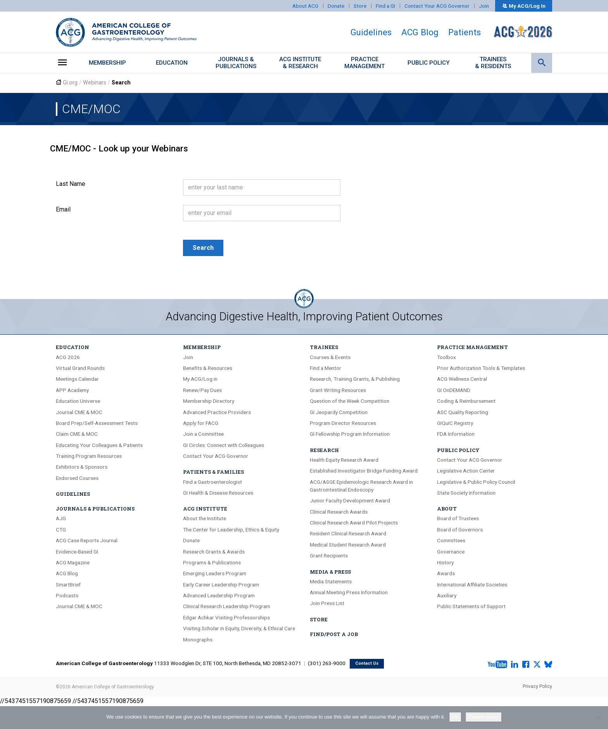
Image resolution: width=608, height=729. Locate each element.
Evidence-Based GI (77, 551)
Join (484, 6)
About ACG (305, 6)
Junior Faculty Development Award (350, 500)
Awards (446, 573)
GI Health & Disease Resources (218, 493)
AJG (61, 518)
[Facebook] (526, 664)
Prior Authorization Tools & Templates (481, 368)
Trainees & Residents (493, 62)
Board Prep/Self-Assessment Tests (97, 423)
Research (324, 450)
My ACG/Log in (200, 379)
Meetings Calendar (77, 379)
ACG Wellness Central (462, 379)
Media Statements (331, 581)
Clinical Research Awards (339, 512)
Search (203, 247)
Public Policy (429, 62)
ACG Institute (205, 508)
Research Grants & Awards (214, 551)
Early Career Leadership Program (221, 584)
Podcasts (67, 595)
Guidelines (371, 32)
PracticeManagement (364, 62)
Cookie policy (483, 717)
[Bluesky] (548, 664)
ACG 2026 (68, 357)
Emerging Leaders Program (214, 573)
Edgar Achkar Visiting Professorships (226, 617)
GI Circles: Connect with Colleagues (223, 445)
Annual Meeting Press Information (349, 592)
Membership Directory (208, 401)
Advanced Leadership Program (219, 595)
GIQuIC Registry (455, 423)
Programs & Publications (212, 562)
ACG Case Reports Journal (86, 540)
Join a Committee (203, 434)
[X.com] (537, 664)
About (447, 508)
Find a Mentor (325, 368)
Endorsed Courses (77, 478)
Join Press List (327, 603)
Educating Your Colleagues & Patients (99, 445)
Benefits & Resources (207, 368)
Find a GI (385, 6)
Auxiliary (446, 595)
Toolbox (446, 357)
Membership (107, 62)
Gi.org (70, 82)
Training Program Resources (89, 456)
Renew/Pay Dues (202, 390)
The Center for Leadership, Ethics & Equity (231, 529)
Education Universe (78, 401)
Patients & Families (213, 472)
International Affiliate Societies (472, 584)
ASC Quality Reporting (462, 412)
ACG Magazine (73, 562)
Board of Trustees (458, 518)
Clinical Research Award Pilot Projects (354, 522)
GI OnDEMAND (453, 390)
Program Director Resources (343, 423)
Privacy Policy (537, 686)
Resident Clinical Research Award (348, 533)
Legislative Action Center (466, 471)
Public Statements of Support (471, 606)
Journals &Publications (236, 62)
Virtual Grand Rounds (80, 368)
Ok (455, 717)
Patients (464, 32)
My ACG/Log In (524, 6)
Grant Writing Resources (338, 390)
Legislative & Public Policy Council (476, 482)
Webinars (94, 82)
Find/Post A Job (334, 634)
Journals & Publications (95, 508)
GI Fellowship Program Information (350, 434)
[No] (598, 718)
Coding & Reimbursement (466, 401)
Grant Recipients (329, 555)
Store (360, 6)
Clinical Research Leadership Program (226, 606)
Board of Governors (460, 529)
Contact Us (366, 663)
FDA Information (456, 434)
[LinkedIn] (514, 664)
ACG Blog (420, 32)
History (445, 562)
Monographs (197, 639)
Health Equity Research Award (344, 460)
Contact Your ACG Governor (437, 6)
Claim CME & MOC (77, 434)
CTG (61, 529)
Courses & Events (330, 357)
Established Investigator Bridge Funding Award (364, 471)
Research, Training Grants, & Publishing (355, 379)
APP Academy (72, 390)
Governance (451, 551)
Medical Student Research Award (348, 545)
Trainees (324, 347)
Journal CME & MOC (79, 412)
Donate (336, 6)
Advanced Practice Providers (217, 412)
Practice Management (472, 347)
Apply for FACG (200, 423)
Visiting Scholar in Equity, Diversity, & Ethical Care (239, 628)
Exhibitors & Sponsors (81, 467)
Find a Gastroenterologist (212, 482)
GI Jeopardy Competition (339, 412)
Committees (451, 540)
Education (172, 62)
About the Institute (204, 518)
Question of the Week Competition (349, 401)
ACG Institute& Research (300, 62)
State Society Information (466, 493)
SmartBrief (68, 584)
